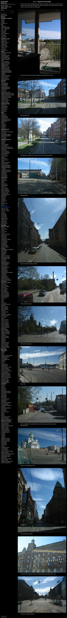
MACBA (3, 351)
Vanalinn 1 (4, 124)
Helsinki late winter (5, 38)
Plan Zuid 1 (4, 397)
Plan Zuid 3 (4, 410)
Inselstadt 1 (4, 259)
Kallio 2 (3, 22)
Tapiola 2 (3, 74)
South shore (4, 219)
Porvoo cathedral (5, 190)
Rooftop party (5, 365)
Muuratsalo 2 (4, 176)
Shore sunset (4, 203)
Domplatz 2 (4, 273)
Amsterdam (3, 383)
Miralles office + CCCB (6, 367)
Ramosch (4, 305)
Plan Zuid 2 (4, 409)
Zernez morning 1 (5, 286)
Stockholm (3, 80)
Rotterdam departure (6, 408)
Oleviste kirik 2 (5, 117)
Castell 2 (3, 434)
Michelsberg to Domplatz (7, 272)
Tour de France (5, 378)
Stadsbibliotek (5, 84)
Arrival (3, 19)
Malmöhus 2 (4, 244)
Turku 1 (3, 230)
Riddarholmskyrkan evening (8, 93)
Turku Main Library (6, 152)
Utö (2, 24)
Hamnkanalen (5, 241)
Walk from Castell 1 (6, 438)
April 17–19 (4, 130)
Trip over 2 (4, 115)
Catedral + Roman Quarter (7, 451)
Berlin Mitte (4, 250)
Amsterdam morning (6, 392)
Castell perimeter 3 (6, 432)
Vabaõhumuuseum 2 (6, 120)
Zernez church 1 (5, 320)
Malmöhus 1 (4, 243)
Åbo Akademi (4, 145)
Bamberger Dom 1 (6, 262)
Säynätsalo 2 (4, 174)
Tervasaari (4, 133)
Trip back (3, 37)
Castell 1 (3, 433)
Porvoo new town (5, 191)
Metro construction (6, 369)
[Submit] (12, 12)
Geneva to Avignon (6, 331)
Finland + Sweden (5, 226)
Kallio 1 (3, 21)
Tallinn (2, 112)
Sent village (4, 290)
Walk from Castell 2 (6, 439)
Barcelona (3, 349)
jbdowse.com (4, 3)
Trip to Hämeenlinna (6, 75)
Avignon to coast (5, 342)
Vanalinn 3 (4, 126)
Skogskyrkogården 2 (6, 88)
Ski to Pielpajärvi (5, 56)
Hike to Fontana (5, 309)
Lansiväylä (4, 138)
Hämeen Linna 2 (5, 78)
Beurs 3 (3, 415)
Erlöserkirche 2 (5, 277)
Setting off (4, 140)
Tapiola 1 (3, 73)
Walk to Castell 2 (5, 428)
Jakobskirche (4, 268)
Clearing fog (4, 216)
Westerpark (4, 396)
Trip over (3, 26)
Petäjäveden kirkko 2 (6, 167)
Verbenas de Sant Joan (6, 371)
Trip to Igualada (5, 372)
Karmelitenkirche (5, 267)
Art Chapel (4, 149)
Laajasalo (4, 49)
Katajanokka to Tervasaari (7, 131)
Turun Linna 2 (5, 156)
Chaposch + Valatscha (6, 314)
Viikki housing (5, 185)
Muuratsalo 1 (4, 175)
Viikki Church (4, 184)
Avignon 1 (4, 335)
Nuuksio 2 (4, 198)
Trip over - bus (8, 6)
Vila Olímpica (4, 358)
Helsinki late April (5, 129)
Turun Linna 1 (5, 154)
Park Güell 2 (4, 443)
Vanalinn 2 (4, 125)
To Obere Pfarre (5, 264)
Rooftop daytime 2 (6, 382)
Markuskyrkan (5, 86)
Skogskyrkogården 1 (6, 87)
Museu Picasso (5, 364)
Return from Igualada (6, 377)
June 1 (3, 354)
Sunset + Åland (5, 101)
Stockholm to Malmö (6, 239)
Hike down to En (5, 315)
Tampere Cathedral (6, 162)
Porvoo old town (5, 189)
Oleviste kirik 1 (5, 116)
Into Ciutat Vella (5, 450)
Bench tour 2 (4, 223)
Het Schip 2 (4, 395)
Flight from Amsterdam (7, 419)
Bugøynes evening (5, 66)
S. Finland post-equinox (6, 72)
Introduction (3, 14)
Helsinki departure (6, 207)
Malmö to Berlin (5, 247)
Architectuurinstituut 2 (6, 405)
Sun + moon (4, 29)
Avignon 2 (4, 338)
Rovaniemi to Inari (6, 55)
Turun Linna (4, 231)
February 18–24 (5, 42)
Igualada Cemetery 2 (6, 374)
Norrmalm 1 (4, 235)
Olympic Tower (5, 193)
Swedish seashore (5, 100)
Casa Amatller (5, 448)
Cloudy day (4, 214)
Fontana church (5, 312)
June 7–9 (3, 363)
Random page (4, 8)
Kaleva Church (5, 163)
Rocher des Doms (5, 337)
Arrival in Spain (5, 345)
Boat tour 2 (4, 390)
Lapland (3, 51)
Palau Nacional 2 (5, 424)
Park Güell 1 (4, 442)
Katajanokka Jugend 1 (6, 134)
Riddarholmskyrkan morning (8, 94)
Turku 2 (3, 233)
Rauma (3, 157)
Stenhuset (4, 31)
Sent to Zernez (5, 291)
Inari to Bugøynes (5, 61)
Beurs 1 (3, 413)
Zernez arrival (5, 285)
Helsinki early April (5, 103)
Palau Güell (4, 457)
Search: (2, 10)
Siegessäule (4, 253)
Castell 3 (3, 436)
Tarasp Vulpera (5, 308)
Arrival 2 (3, 386)
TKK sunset (4, 137)
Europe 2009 (4, 1)
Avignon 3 (4, 340)
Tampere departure (6, 165)
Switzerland (3, 281)
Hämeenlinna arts (5, 79)
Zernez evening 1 (5, 294)
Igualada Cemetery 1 (6, 373)
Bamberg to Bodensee (6, 280)
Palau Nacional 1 (5, 423)
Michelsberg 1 (5, 269)
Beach (3, 353)
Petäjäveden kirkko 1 (6, 166)
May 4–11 (4, 186)
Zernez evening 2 (5, 323)
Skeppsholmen (5, 98)
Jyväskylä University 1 (6, 170)
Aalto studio (4, 43)
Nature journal (4, 15)
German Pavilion (5, 368)
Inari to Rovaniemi (6, 69)
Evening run (4, 200)
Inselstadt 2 (4, 275)
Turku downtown (5, 153)
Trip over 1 (4, 114)
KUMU (3, 123)
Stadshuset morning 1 (6, 96)
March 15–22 (4, 50)
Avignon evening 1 (6, 332)
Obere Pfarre (4, 266)
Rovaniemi (4, 54)
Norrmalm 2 (4, 236)
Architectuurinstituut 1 (6, 402)
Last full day (4, 36)
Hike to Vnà (4, 298)
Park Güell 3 (4, 444)
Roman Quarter (5, 452)
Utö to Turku (4, 229)
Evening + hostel (5, 411)
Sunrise (3, 227)
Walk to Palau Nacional (7, 422)
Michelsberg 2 (5, 271)
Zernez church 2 (5, 322)
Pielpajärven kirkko (6, 58)
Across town (4, 121)
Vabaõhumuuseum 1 (6, 119)
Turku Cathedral (5, 144)
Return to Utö (4, 205)
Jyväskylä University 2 (6, 171)
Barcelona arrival (5, 347)
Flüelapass (4, 284)
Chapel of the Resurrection (7, 148)
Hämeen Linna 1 (5, 77)
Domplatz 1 (4, 261)
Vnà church (4, 303)
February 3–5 (4, 23)
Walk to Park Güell (6, 441)
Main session (4, 350)
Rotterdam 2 (4, 401)
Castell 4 (3, 437)
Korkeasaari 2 (4, 109)
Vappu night (4, 180)
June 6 (3, 362)
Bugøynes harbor (5, 64)
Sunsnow (4, 32)
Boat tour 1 (4, 388)
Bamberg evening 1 (6, 257)
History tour (4, 41)
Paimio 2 (3, 143)
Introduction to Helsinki (6, 18)
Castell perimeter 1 (6, 429)
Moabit (3, 254)
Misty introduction (6, 27)
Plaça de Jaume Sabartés (7, 355)
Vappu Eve (4, 179)
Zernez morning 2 (5, 295)
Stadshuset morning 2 (6, 97)
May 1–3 (3, 182)
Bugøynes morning (6, 63)
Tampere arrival (5, 160)
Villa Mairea (4, 158)
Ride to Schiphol (5, 418)
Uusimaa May (4, 177)
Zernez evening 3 (5, 324)
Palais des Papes (5, 336)
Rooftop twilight (5, 381)
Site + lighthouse (5, 33)
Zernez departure (5, 326)
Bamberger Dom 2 (6, 263)
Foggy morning (5, 218)
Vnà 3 (3, 301)
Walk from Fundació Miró (7, 461)
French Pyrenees (5, 343)
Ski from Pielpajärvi (6, 59)
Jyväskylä (4, 168)
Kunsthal (3, 406)
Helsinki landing (5, 102)
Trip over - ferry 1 (5, 209)
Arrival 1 (3, 385)
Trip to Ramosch (5, 296)
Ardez (3, 318)
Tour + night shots (5, 28)
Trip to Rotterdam (5, 399)
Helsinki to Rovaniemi (6, 52)
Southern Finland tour (6, 139)
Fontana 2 (4, 313)
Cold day (3, 35)
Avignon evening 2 (6, 333)
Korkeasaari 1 (4, 107)
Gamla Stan (4, 89)
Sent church (4, 287)
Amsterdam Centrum (6, 416)
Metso (3, 161)
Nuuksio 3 (4, 199)
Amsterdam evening (6, 391)
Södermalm (4, 238)
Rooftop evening (5, 379)
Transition (3, 225)
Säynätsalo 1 (4, 172)
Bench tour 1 (4, 222)
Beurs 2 (3, 414)
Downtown (4, 91)
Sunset (3, 212)
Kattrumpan (4, 221)
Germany (3, 248)
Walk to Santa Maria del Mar (8, 453)
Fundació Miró (5, 460)
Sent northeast (5, 289)
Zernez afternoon (5, 292)
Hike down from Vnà (6, 304)
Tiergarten (4, 252)
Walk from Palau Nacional (7, 425)
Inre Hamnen (4, 240)
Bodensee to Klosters (6, 282)
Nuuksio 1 (4, 196)
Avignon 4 (4, 341)
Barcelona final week (5, 420)
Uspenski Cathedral (6, 194)
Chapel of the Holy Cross (7, 147)
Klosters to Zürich (5, 327)
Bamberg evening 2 (6, 258)
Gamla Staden (5, 245)
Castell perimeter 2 (6, 430)
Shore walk (4, 217)
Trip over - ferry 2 (5, 211)
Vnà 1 (3, 299)
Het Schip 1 (4, 393)
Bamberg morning (5, 278)
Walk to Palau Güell (6, 456)
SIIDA (3, 60)
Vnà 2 (3, 300)
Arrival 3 (3, 387)
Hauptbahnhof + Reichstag (7, 249)
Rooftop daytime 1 (6, 357)
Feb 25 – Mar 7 (5, 46)
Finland (3, 17)
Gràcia (3, 446)
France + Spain (4, 329)
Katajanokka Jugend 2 (6, 135)
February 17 (4, 40)
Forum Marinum (5, 151)
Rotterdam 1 (4, 400)
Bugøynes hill (4, 65)
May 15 (3, 202)
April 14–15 (4, 111)
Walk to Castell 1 (5, 427)
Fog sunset (4, 110)
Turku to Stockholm (6, 234)
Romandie (4, 328)
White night (4, 195)
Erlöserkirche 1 (5, 276)
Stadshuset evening (6, 92)
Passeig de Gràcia (5, 447)
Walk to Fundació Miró (6, 459)
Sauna (2, 6)
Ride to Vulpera (5, 306)
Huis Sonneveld (5, 404)
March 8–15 (4, 47)
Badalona (4, 360)
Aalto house (4, 45)
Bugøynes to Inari (5, 68)
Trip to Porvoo (5, 188)
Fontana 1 (4, 310)
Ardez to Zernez (5, 319)
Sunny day (4, 213)
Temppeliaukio (5, 106)
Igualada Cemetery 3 (6, 376)
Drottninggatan (5, 83)
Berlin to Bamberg (5, 255)
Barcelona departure (6, 462)
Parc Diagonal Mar (6, 359)
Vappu (3, 181)
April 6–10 (4, 105)
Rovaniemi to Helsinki (6, 70)
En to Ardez (4, 317)
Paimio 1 (3, 142)
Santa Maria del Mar (6, 455)
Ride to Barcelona (5, 346)
